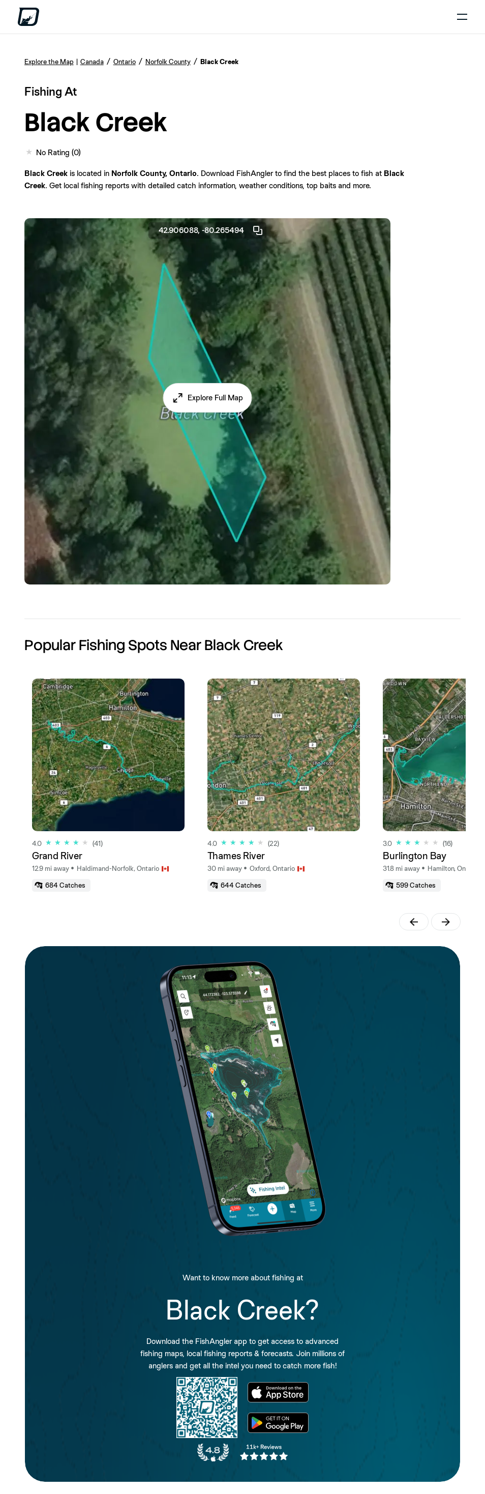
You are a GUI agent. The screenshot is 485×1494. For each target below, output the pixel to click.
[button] (207, 398)
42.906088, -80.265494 (211, 230)
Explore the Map (49, 61)
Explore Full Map (215, 397)
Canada (92, 61)
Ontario (124, 61)
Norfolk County (168, 61)
